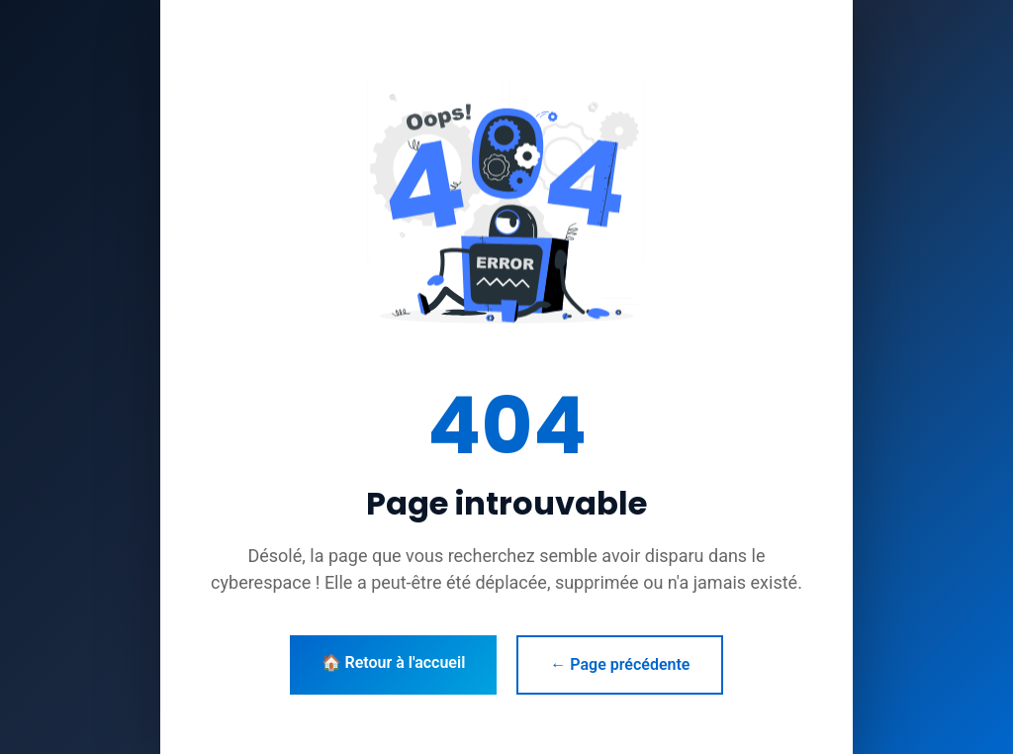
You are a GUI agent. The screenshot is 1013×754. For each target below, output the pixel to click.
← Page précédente (620, 664)
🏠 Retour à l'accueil (394, 662)
